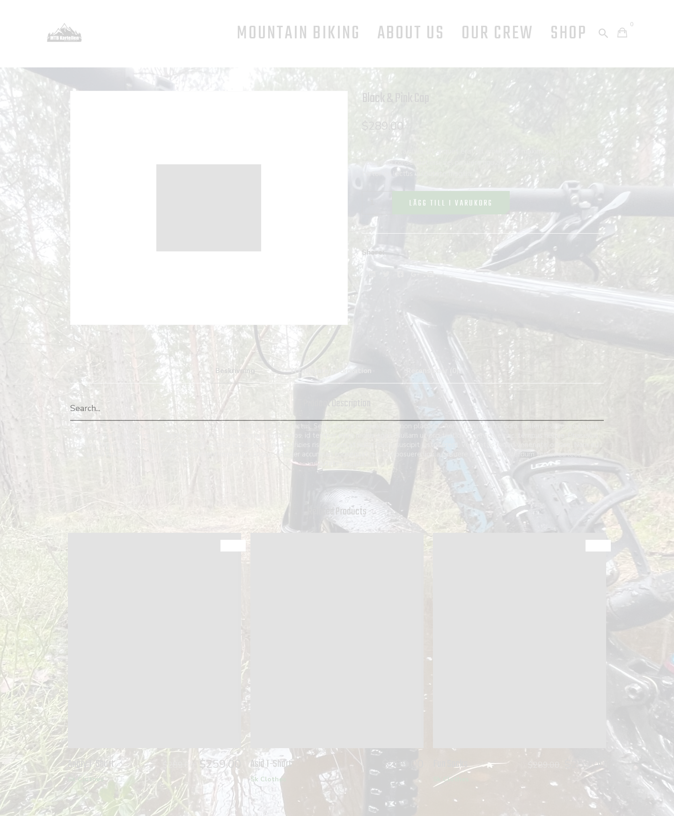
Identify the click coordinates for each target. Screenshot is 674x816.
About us (411, 34)
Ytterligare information (331, 370)
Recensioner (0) (432, 370)
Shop (568, 34)
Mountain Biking (298, 34)
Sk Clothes (85, 779)
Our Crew (498, 34)
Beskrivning (235, 370)
